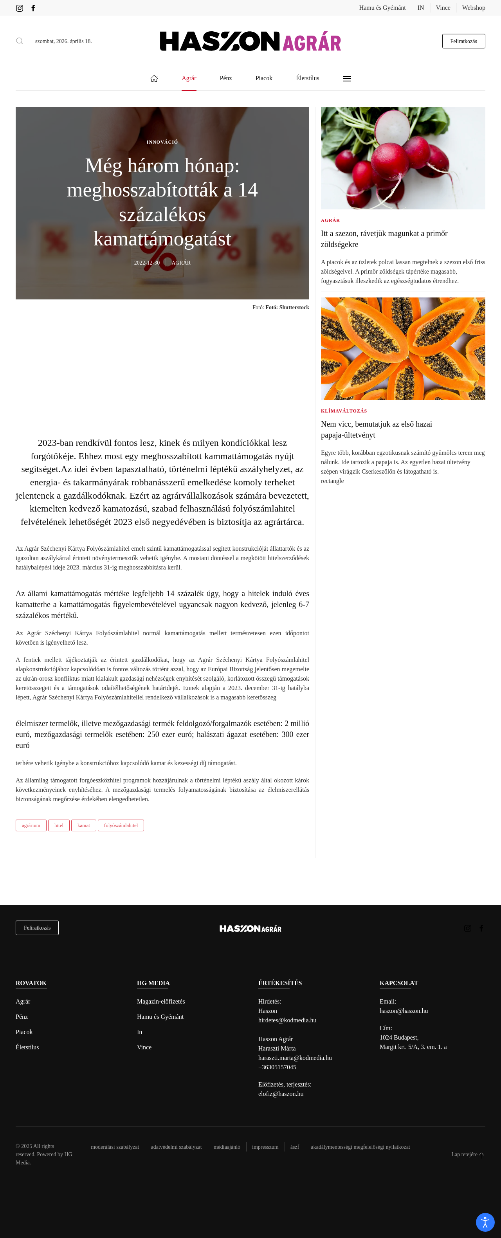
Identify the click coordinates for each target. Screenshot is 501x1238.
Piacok (24, 1032)
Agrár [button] (189, 78)
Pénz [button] (226, 78)
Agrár (23, 1001)
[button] (19, 41)
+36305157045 (277, 1067)
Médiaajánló (227, 1147)
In (139, 1032)
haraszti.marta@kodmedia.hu (295, 1057)
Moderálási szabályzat (115, 1147)
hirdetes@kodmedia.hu (287, 1020)
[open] (485, 1222)
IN (421, 7)
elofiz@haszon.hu (281, 1093)
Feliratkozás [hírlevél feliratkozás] (37, 928)
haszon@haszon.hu (404, 1010)
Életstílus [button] (307, 78)
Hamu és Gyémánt (382, 7)
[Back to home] (250, 41)
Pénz (22, 1016)
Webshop (473, 7)
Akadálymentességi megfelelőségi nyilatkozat (360, 1147)
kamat (83, 825)
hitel (58, 825)
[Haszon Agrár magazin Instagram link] (19, 7)
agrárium (31, 825)
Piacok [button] (264, 78)
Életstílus (27, 1047)
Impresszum (265, 1147)
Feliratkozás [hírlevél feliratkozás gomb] (464, 41)
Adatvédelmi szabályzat (176, 1147)
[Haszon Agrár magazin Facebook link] (33, 7)
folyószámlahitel (121, 825)
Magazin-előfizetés (161, 1001)
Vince (443, 7)
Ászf (294, 1147)
